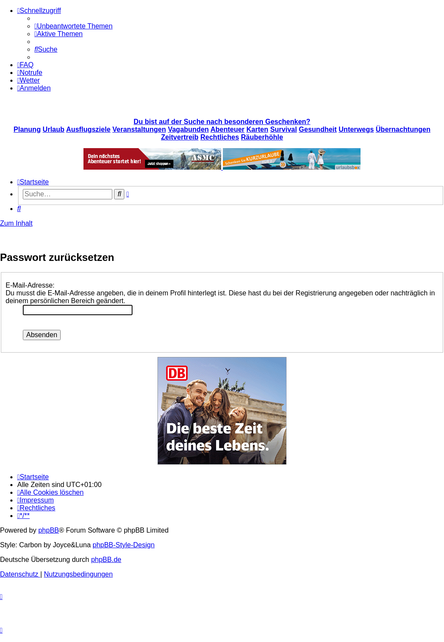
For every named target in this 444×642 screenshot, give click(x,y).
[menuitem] (73, 26)
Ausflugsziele (88, 129)
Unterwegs (356, 129)
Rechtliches (219, 137)
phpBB (48, 530)
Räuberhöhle (262, 137)
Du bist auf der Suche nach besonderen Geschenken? (222, 121)
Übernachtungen (403, 129)
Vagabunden (188, 129)
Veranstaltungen (139, 129)
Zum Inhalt (16, 223)
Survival (283, 129)
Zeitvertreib (179, 137)
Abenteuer (227, 129)
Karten (257, 129)
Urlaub (54, 129)
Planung (27, 129)
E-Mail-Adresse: (30, 285)
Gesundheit (318, 129)
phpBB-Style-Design (123, 545)
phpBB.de (106, 559)
